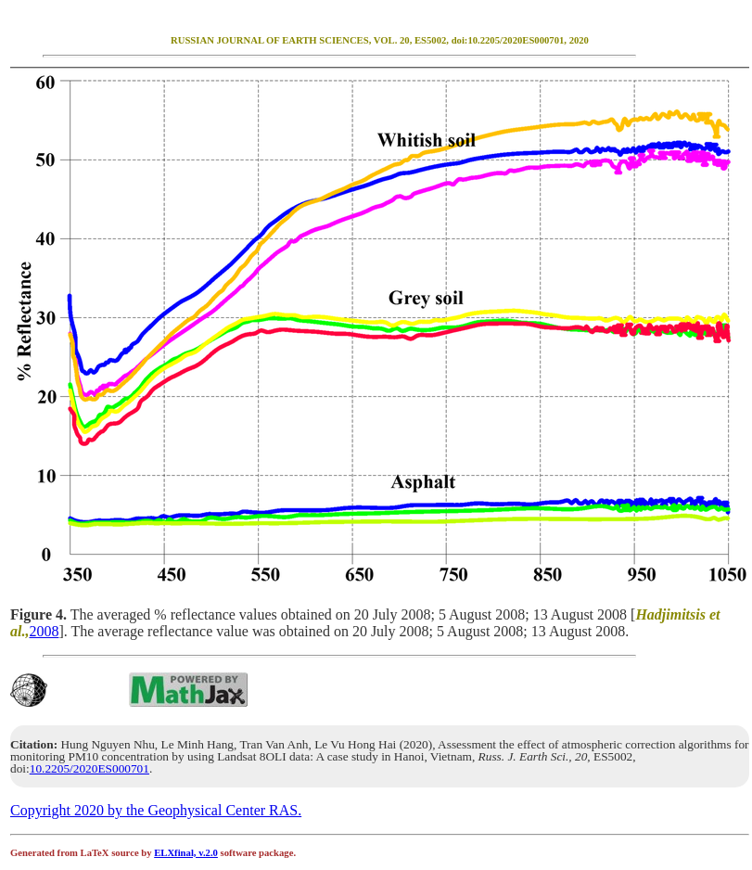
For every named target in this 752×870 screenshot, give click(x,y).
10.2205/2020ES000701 (89, 768)
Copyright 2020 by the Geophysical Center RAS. (155, 810)
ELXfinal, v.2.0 (186, 853)
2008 (43, 631)
